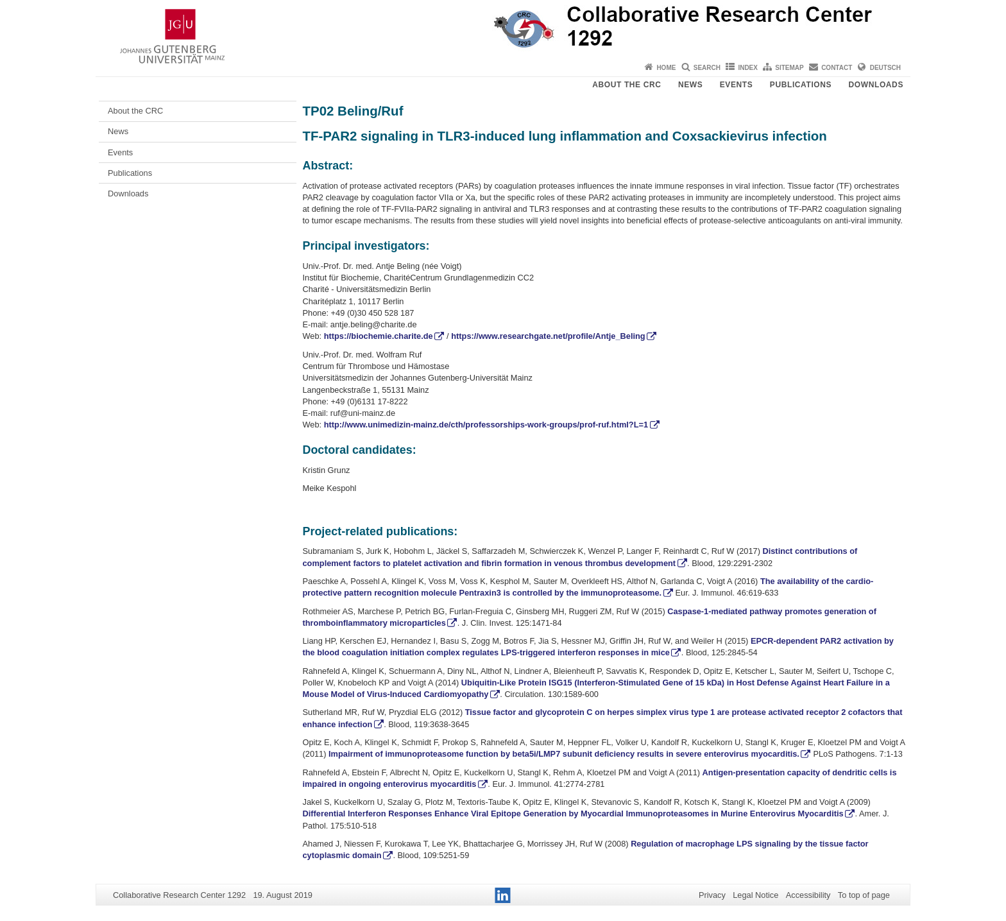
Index (748, 67)
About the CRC (626, 84)
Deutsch (885, 67)
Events (736, 84)
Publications (800, 84)
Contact (836, 67)
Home (666, 67)
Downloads (876, 84)
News (690, 84)
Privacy (712, 895)
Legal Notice (755, 895)
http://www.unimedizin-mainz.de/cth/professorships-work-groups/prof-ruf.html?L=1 (486, 424)
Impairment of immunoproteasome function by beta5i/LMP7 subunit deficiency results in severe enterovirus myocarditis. (563, 754)
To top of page (864, 895)
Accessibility (808, 895)
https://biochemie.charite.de (378, 336)
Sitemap (789, 67)
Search (707, 67)
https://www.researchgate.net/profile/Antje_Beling (548, 336)
